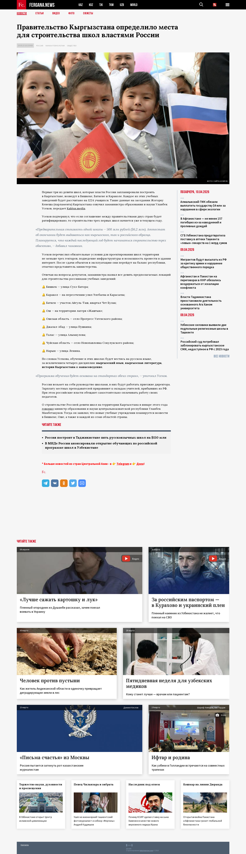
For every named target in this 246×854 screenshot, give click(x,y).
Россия (39, 45)
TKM (111, 5)
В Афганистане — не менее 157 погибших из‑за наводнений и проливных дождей (201, 222)
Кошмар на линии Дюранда (202, 784)
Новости (22, 13)
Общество (72, 45)
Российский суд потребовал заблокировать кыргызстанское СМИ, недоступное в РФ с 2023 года (204, 345)
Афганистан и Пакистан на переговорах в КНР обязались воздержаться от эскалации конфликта (200, 281)
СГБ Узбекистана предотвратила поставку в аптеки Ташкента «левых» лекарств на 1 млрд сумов (203, 239)
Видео (56, 13)
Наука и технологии (55, 45)
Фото (71, 13)
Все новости (221, 356)
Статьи (39, 13)
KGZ (91, 5)
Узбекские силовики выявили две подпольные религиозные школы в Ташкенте (204, 328)
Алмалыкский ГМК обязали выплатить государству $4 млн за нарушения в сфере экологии (203, 205)
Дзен (140, 464)
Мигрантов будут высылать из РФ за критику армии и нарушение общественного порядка (203, 263)
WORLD (133, 5)
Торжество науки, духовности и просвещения (40, 786)
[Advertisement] (123, 516)
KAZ (81, 5)
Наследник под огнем (144, 784)
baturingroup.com (146, 850)
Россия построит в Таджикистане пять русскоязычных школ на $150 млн (105, 437)
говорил (48, 409)
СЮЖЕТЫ (88, 13)
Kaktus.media (76, 208)
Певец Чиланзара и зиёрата (93, 784)
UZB (122, 5)
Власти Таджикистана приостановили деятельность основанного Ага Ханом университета (201, 302)
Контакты (25, 845)
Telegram (123, 464)
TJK (101, 5)
